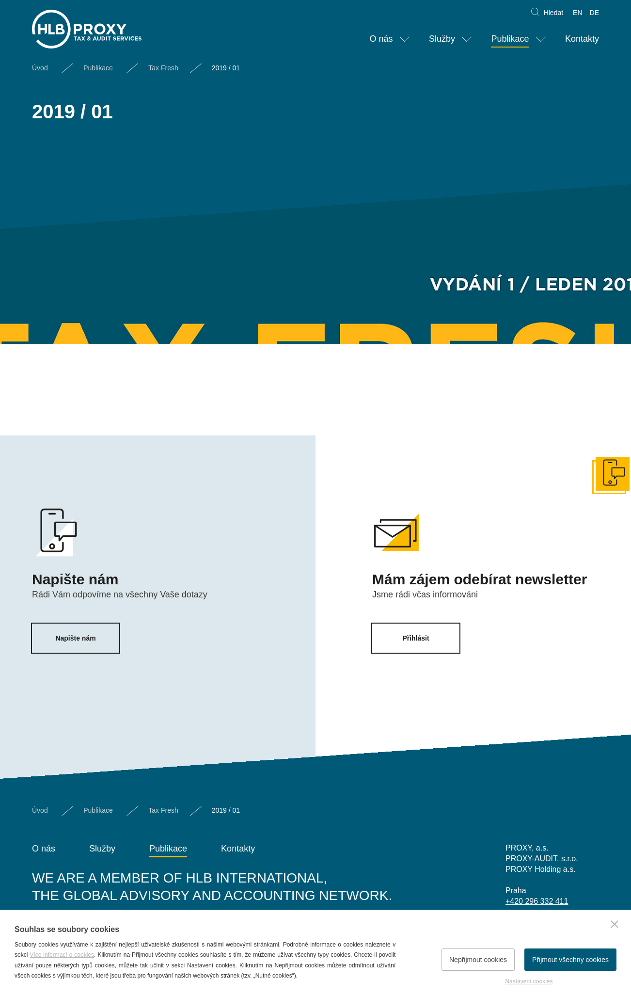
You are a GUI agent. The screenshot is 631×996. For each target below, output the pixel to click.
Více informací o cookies (62, 954)
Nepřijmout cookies (478, 960)
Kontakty (582, 39)
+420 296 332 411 (536, 901)
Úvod (40, 68)
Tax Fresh (163, 68)
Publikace (510, 39)
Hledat (553, 12)
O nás (381, 39)
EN (577, 12)
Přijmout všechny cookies (570, 960)
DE (594, 12)
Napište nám (75, 638)
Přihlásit (415, 638)
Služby (442, 39)
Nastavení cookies (528, 981)
